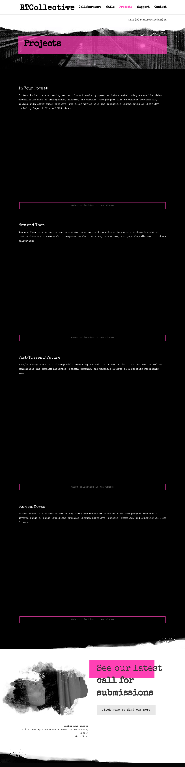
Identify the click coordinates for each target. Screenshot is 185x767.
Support (143, 7)
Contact (160, 7)
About (69, 7)
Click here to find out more (126, 710)
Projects (125, 7)
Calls (110, 7)
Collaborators (90, 7)
